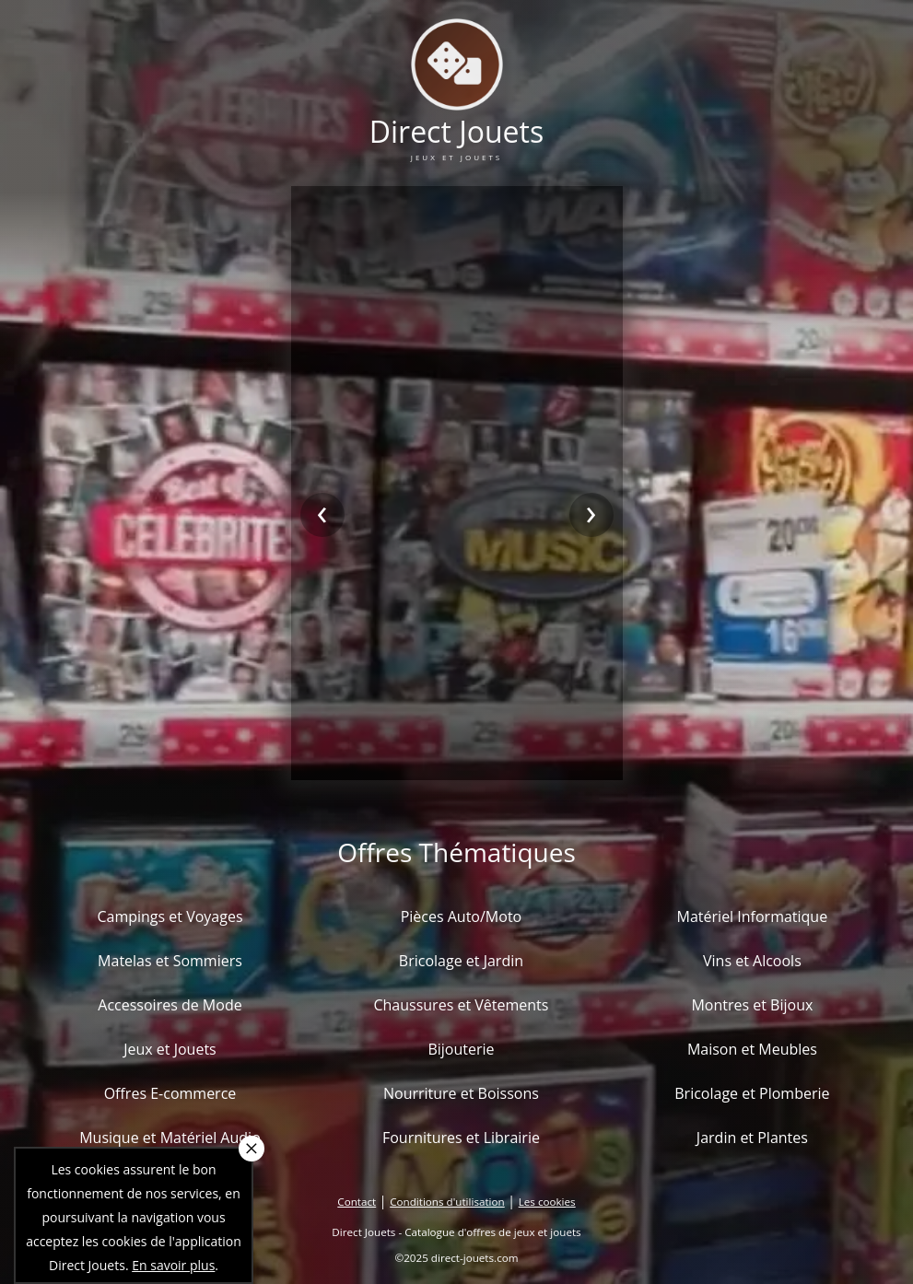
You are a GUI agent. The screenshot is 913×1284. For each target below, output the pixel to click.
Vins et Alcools (752, 961)
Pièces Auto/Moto (461, 916)
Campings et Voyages (169, 916)
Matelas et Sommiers (170, 961)
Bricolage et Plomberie (751, 1093)
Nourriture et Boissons (461, 1093)
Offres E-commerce (170, 1093)
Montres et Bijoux (752, 1005)
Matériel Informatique (752, 916)
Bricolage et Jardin (461, 961)
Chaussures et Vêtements (460, 1005)
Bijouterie (460, 1049)
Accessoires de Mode (169, 1005)
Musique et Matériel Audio (170, 1137)
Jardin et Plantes (752, 1137)
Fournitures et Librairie (461, 1137)
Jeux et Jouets (170, 1049)
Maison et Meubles (752, 1049)
